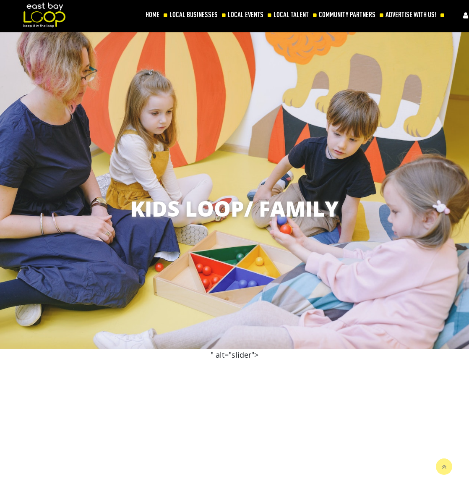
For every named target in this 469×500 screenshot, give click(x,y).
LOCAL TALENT (291, 14)
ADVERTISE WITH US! (411, 14)
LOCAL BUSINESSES (193, 14)
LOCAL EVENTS (245, 14)
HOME (152, 14)
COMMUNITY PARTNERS (347, 14)
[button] (458, 282)
